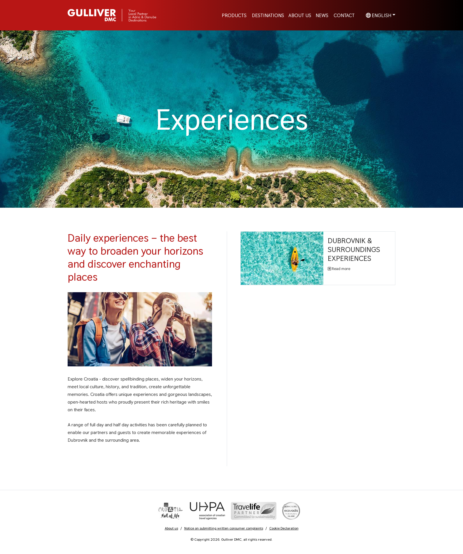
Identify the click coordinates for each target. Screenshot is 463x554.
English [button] (378, 15)
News (322, 15)
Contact (344, 15)
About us (171, 528)
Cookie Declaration (284, 528)
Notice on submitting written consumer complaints (223, 528)
